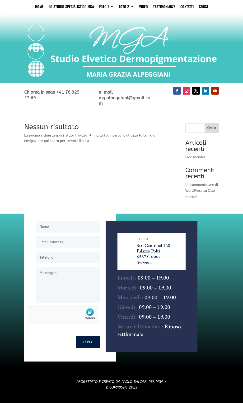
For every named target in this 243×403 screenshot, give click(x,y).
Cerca (211, 128)
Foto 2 (124, 9)
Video (143, 9)
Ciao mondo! (195, 157)
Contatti (187, 9)
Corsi (203, 9)
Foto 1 (104, 9)
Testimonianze (164, 9)
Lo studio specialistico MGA (71, 9)
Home (39, 9)
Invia (88, 342)
